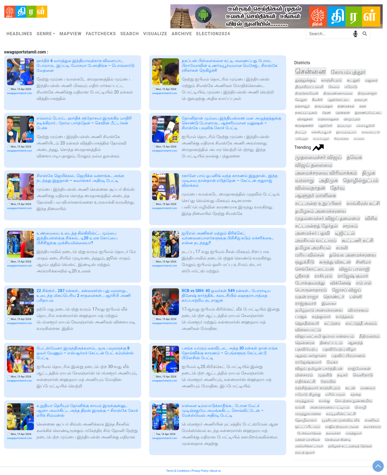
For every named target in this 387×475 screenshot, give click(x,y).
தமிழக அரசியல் (313, 247)
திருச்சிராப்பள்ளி (309, 87)
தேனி (326, 113)
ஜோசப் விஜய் (346, 290)
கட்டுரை (332, 323)
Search (129, 33)
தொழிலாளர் (306, 420)
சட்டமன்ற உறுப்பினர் (318, 203)
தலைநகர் (333, 433)
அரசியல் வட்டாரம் (315, 240)
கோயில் (328, 381)
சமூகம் (350, 226)
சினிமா (363, 262)
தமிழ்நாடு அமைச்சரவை (319, 310)
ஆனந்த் (355, 342)
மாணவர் (367, 388)
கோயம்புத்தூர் (348, 72)
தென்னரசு (304, 342)
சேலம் (333, 87)
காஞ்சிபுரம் (331, 80)
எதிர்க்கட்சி (305, 381)
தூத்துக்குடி (305, 80)
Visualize (155, 33)
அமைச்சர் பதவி (312, 233)
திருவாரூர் (344, 126)
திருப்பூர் (300, 132)
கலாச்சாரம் (372, 427)
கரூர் (362, 106)
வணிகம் (372, 420)
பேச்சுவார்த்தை (309, 433)
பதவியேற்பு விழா (339, 349)
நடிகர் (342, 375)
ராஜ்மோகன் (359, 368)
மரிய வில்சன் (309, 255)
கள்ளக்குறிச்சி (365, 126)
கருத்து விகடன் (335, 262)
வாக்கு (324, 401)
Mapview (70, 33)
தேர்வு (337, 188)
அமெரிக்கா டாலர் (309, 446)
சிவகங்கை (341, 139)
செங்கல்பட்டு (370, 132)
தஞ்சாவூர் (302, 106)
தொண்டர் (333, 296)
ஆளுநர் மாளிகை (315, 196)
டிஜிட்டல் (345, 233)
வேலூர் (301, 100)
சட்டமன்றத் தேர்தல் (316, 226)
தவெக (354, 157)
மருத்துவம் (304, 401)
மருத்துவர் (354, 433)
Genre (44, 33)
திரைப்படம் (331, 342)
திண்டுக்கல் (346, 106)
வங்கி (300, 407)
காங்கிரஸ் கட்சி (363, 203)
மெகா (332, 362)
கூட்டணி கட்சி (357, 240)
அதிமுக (328, 180)
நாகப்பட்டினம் (306, 113)
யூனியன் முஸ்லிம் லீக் (341, 420)
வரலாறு (304, 180)
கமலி (342, 247)
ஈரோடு (351, 87)
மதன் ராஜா (306, 296)
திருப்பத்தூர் (323, 106)
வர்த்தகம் (344, 316)
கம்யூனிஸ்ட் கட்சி (341, 414)
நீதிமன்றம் (369, 336)
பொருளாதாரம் (311, 290)
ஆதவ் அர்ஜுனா (310, 355)
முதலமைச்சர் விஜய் (318, 157)
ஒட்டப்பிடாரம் (307, 426)
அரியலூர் (301, 139)
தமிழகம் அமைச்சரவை (320, 211)
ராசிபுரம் (323, 276)
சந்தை (355, 394)
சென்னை (310, 71)
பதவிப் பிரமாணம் (348, 355)
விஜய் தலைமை (313, 165)
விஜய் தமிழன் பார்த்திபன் (319, 368)
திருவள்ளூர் (367, 93)
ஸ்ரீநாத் (302, 276)
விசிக (371, 218)
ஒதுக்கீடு (304, 262)
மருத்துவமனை (308, 414)
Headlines (19, 33)
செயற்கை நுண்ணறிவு (353, 401)
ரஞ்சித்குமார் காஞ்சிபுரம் (317, 388)
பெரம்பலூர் (321, 139)
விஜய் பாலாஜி (354, 269)
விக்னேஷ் (340, 283)
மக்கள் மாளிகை (307, 440)
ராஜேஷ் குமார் (353, 276)
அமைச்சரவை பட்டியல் (330, 407)
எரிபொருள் (335, 394)
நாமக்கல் (359, 139)
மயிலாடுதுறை (328, 119)
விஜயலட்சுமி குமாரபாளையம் (324, 336)
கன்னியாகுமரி (321, 132)
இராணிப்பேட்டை (368, 113)
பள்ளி (355, 296)
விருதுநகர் (305, 119)
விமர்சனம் (358, 310)
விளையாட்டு (308, 329)
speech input (355, 33)
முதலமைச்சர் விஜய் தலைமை (327, 218)
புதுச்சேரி (325, 126)
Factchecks (101, 33)
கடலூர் (353, 80)
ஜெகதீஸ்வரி (307, 323)
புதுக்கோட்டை (338, 100)
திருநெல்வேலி (306, 93)
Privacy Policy (200, 470)
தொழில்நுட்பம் (360, 180)
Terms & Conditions (177, 470)
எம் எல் (363, 283)
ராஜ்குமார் (305, 303)
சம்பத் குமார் (305, 453)
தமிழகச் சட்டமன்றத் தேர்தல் (350, 446)
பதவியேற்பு (306, 349)
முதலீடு (325, 375)
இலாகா (328, 303)
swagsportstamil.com (19, 93)
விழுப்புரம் (352, 119)
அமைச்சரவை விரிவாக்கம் (326, 173)
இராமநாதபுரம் (346, 132)
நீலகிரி (317, 100)
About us (215, 470)
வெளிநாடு (363, 375)
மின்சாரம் (304, 375)
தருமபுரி (360, 100)
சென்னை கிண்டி (338, 440)
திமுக (368, 173)
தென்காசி (343, 113)
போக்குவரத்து (310, 283)
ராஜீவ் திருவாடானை (342, 427)
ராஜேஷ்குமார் (308, 362)
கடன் (350, 388)
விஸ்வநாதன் (310, 188)
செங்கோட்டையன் (314, 269)
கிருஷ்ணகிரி (304, 126)
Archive (182, 33)
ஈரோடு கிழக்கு (307, 394)
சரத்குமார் (321, 316)
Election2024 (213, 33)
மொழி (360, 407)
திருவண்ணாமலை (338, 93)
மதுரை (371, 80)
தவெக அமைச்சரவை (352, 255)
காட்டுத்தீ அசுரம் (361, 323)
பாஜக (301, 316)
